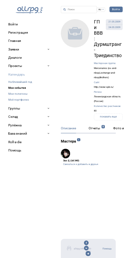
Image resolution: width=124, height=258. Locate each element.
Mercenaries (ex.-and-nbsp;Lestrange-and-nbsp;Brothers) (105, 73)
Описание (68, 128)
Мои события (17, 87)
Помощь (107, 248)
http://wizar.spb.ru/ (104, 86)
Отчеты (94, 128)
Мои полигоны (17, 93)
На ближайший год (20, 81)
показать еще (108, 116)
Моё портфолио (18, 99)
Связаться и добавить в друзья (80, 164)
